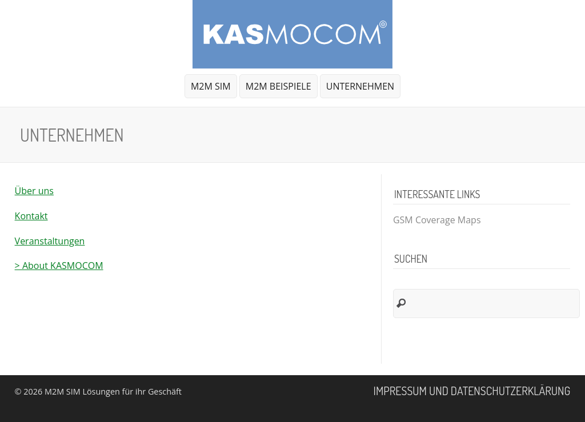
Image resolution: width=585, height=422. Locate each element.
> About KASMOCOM (59, 265)
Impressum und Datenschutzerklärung (472, 390)
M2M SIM (211, 86)
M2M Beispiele (278, 86)
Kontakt (31, 216)
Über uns (34, 190)
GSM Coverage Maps (437, 220)
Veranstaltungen (50, 241)
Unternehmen (358, 89)
